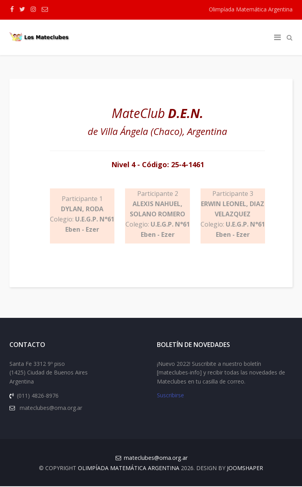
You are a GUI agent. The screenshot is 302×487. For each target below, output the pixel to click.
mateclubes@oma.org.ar (156, 458)
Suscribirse (170, 396)
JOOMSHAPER (245, 468)
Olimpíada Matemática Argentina (251, 9)
